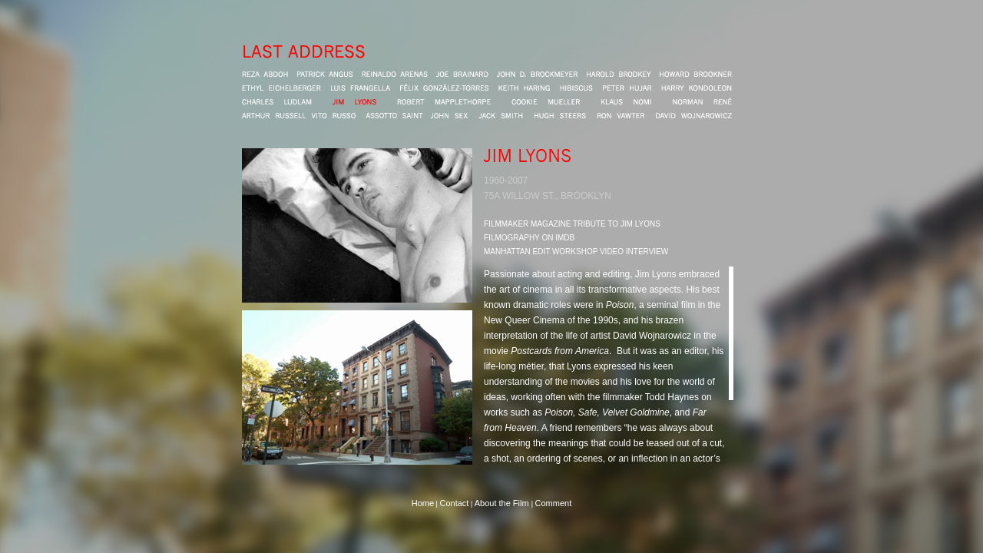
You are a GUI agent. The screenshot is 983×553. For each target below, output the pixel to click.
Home (423, 503)
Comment (553, 503)
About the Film (503, 503)
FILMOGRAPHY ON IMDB (529, 237)
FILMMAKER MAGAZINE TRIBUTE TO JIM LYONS (572, 224)
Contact (453, 503)
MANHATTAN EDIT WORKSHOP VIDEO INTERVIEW (576, 251)
